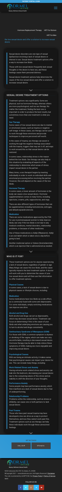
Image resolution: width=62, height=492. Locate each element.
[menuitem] (54, 8)
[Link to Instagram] (31, 487)
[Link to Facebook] (20, 487)
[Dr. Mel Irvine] (26, 8)
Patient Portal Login (31, 1)
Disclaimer (51, 473)
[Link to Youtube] (41, 487)
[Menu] (54, 8)
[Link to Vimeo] (36, 487)
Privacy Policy (37, 476)
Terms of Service (49, 476)
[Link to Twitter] (25, 487)
